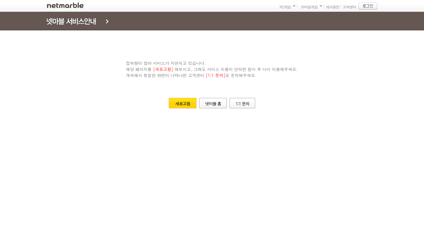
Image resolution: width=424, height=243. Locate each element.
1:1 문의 (242, 103)
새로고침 (182, 103)
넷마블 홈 (213, 103)
